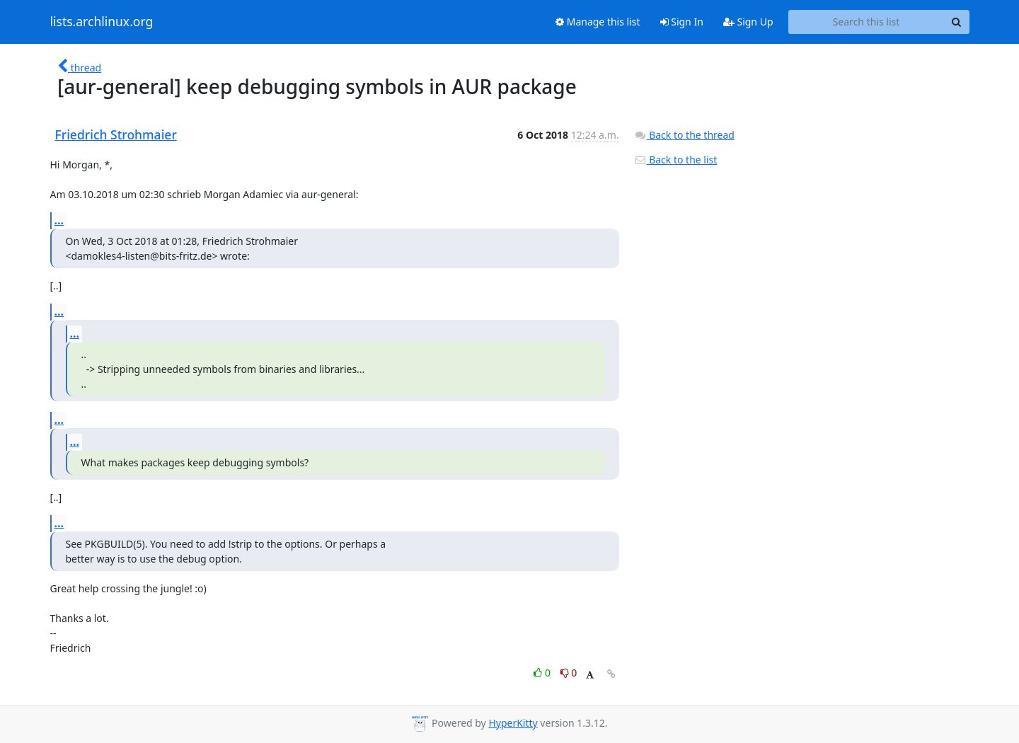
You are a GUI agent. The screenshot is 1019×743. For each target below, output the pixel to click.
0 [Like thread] (543, 672)
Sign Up (748, 21)
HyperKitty (512, 723)
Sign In (681, 21)
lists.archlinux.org (102, 21)
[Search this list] (866, 22)
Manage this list (597, 21)
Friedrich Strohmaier (116, 134)
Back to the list (676, 159)
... (59, 220)
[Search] (956, 22)
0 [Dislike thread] (568, 672)
